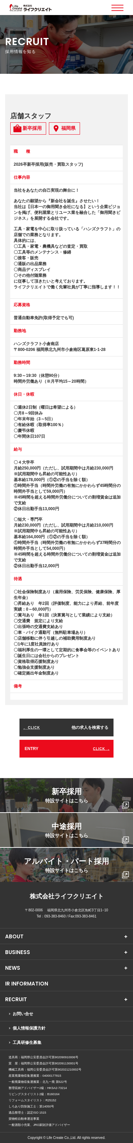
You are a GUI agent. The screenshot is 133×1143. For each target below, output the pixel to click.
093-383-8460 (55, 916)
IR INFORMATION (26, 983)
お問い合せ (23, 1013)
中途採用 (87, 833)
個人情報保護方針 (29, 1028)
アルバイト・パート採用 (76, 868)
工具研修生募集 (27, 1042)
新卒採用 (87, 798)
